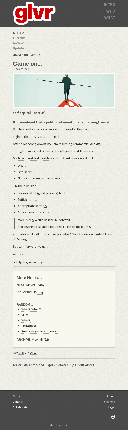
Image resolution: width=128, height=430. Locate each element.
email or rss (84, 365)
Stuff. (25, 315)
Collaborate (20, 407)
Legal (111, 407)
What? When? (31, 309)
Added (16, 262)
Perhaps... (40, 292)
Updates (19, 48)
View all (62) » (41, 339)
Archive (18, 43)
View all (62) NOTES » (25, 352)
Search (110, 396)
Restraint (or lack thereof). (39, 331)
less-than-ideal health (33, 158)
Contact (18, 402)
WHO (110, 11)
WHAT (109, 17)
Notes (25, 54)
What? (26, 320)
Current (19, 38)
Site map (109, 402)
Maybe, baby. (35, 285)
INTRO (109, 4)
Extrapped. (29, 326)
